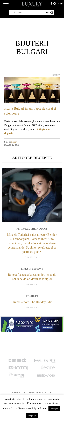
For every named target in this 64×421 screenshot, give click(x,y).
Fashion (32, 296)
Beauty (56, 74)
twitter (61, 3)
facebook (51, 3)
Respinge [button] (32, 415)
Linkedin (58, 3)
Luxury (14, 142)
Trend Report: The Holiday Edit (32, 302)
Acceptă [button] (54, 408)
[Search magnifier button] (51, 12)
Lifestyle (28, 268)
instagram (54, 3)
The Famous (39, 228)
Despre (15, 392)
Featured (23, 228)
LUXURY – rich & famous (32, 4)
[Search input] (28, 12)
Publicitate (37, 392)
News (39, 268)
